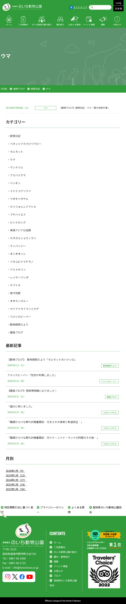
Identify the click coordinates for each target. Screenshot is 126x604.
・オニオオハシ (16, 254)
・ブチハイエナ (16, 214)
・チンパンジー (16, 246)
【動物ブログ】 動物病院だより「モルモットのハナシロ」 (63, 362)
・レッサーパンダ (18, 277)
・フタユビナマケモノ (20, 262)
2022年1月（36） (16, 489)
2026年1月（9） (15, 471)
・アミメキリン (16, 269)
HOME (4, 88)
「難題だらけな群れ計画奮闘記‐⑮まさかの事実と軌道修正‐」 (63, 425)
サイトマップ (80, 7)
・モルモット (15, 152)
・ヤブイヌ (14, 285)
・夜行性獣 (14, 293)
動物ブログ (19, 88)
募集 (103, 24)
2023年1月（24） (16, 484)
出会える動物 (74, 24)
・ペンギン (14, 183)
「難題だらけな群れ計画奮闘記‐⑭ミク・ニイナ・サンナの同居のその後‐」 (63, 441)
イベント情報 (89, 24)
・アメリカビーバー (19, 317)
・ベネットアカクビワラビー (24, 144)
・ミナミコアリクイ (19, 191)
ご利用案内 (23, 24)
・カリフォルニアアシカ (21, 207)
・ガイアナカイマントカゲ (23, 309)
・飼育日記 (14, 136)
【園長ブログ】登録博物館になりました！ (63, 394)
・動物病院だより (17, 324)
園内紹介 (60, 24)
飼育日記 (35, 88)
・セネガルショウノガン (21, 238)
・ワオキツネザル (17, 199)
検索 (92, 7)
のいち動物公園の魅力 (42, 24)
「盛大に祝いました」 (63, 409)
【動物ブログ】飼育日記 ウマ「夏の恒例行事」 (84, 107)
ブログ (57, 575)
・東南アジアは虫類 (19, 230)
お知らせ (117, 24)
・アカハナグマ (16, 175)
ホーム (9, 24)
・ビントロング (16, 222)
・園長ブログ (15, 332)
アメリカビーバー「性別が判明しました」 (63, 378)
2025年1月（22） (16, 475)
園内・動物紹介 (62, 556)
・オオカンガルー (17, 301)
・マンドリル (15, 167)
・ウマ (11, 159)
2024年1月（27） (16, 480)
